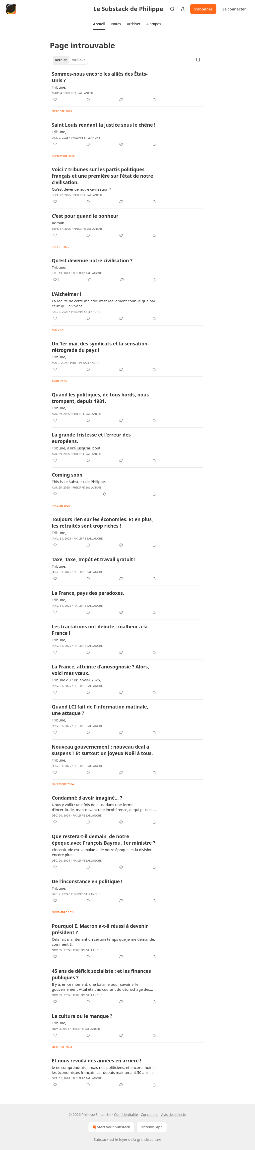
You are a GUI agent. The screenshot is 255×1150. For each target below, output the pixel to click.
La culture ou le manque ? (82, 1016)
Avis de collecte (173, 1114)
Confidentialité (126, 1114)
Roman (58, 222)
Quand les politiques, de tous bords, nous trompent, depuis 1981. (100, 397)
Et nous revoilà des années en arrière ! (96, 1060)
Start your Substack (110, 1127)
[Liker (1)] (56, 280)
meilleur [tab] (78, 59)
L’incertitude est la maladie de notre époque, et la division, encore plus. (102, 852)
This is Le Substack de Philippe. (79, 481)
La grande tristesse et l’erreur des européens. (91, 438)
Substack (101, 1139)
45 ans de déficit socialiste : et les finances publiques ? (101, 974)
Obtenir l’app (152, 1127)
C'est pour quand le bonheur (85, 216)
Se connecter (234, 8)
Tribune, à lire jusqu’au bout (76, 447)
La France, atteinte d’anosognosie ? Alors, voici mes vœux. (100, 669)
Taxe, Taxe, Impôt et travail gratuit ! (93, 559)
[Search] (172, 9)
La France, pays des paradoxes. (88, 593)
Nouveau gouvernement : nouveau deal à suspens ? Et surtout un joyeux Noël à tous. (102, 750)
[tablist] (70, 60)
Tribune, (59, 87)
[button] (99, 24)
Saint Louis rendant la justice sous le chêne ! (103, 125)
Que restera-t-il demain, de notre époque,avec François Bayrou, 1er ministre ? (103, 839)
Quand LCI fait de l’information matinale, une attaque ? (100, 710)
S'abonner (203, 8)
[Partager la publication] (183, 9)
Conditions (149, 1114)
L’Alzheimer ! (66, 294)
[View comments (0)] (88, 100)
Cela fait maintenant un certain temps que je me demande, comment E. (103, 942)
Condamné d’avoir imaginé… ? (87, 798)
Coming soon (67, 475)
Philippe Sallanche (79, 93)
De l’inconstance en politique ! (87, 881)
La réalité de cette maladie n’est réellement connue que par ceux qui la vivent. (103, 303)
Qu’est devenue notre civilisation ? (81, 189)
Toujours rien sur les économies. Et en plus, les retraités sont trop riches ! (102, 522)
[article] (127, 87)
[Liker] (55, 100)
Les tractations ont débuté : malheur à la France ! (100, 629)
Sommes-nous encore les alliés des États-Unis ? (100, 77)
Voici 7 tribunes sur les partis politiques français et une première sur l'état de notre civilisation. (102, 176)
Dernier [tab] (61, 59)
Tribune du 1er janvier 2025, (76, 679)
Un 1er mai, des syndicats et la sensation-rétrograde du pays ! (100, 346)
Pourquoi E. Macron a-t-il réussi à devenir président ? (100, 929)
